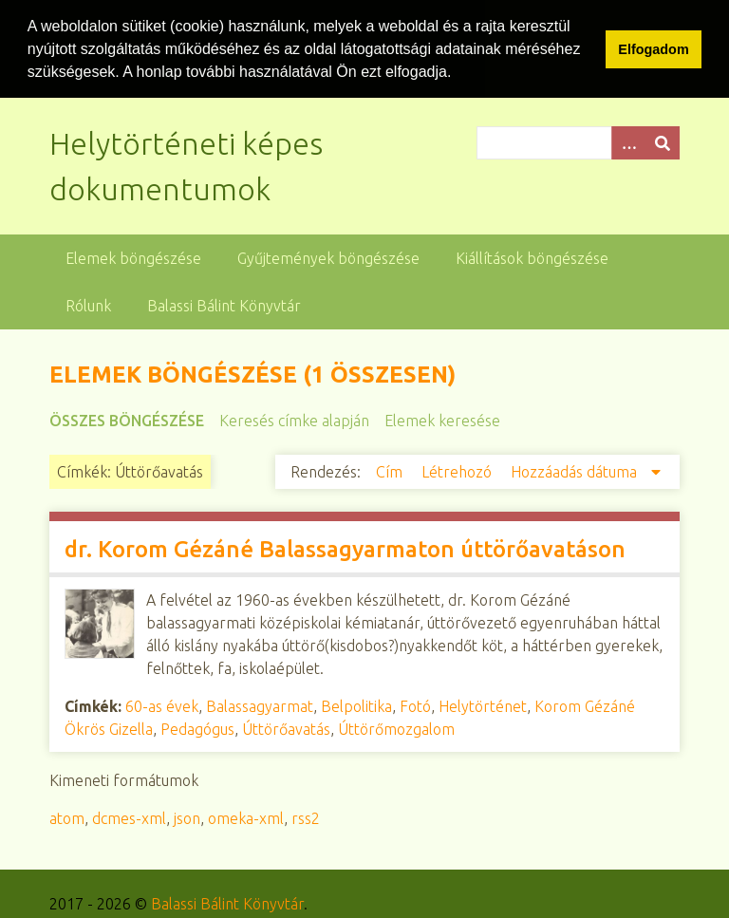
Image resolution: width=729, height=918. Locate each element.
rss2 (305, 817)
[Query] (578, 142)
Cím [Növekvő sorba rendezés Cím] (391, 470)
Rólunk (88, 304)
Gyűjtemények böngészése (328, 257)
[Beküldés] (662, 142)
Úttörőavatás (286, 728)
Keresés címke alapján (294, 419)
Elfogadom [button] (653, 49)
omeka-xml (246, 817)
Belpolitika (356, 705)
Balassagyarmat (259, 705)
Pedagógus (197, 728)
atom (66, 817)
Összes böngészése (126, 419)
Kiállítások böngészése (532, 257)
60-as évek (161, 705)
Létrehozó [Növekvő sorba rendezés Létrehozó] (458, 470)
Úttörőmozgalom (396, 728)
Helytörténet (483, 705)
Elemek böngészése (133, 257)
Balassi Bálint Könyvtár (224, 304)
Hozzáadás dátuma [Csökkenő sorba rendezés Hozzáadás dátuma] (576, 470)
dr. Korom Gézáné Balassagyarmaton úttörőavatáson (345, 548)
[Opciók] (628, 142)
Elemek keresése (442, 419)
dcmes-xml (129, 817)
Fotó (415, 705)
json (187, 817)
